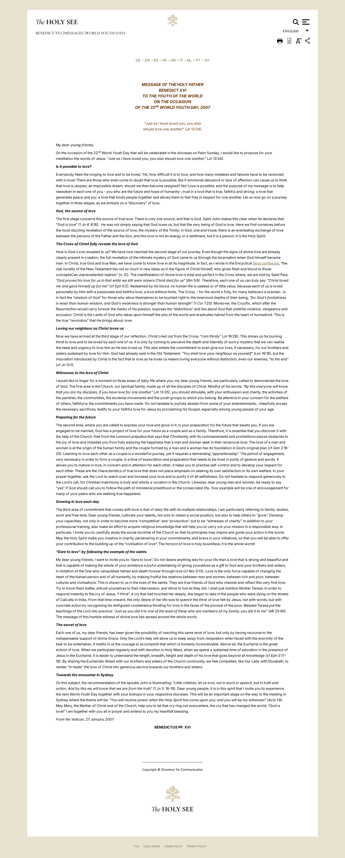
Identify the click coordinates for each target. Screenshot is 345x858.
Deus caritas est (266, 263)
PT (198, 60)
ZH (206, 60)
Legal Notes (151, 846)
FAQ (136, 846)
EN (147, 60)
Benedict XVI (49, 33)
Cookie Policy (173, 846)
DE (138, 60)
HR (173, 60)
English (293, 32)
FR (164, 60)
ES (156, 60)
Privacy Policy (197, 846)
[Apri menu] (305, 22)
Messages (74, 33)
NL (189, 60)
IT (181, 60)
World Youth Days (105, 33)
